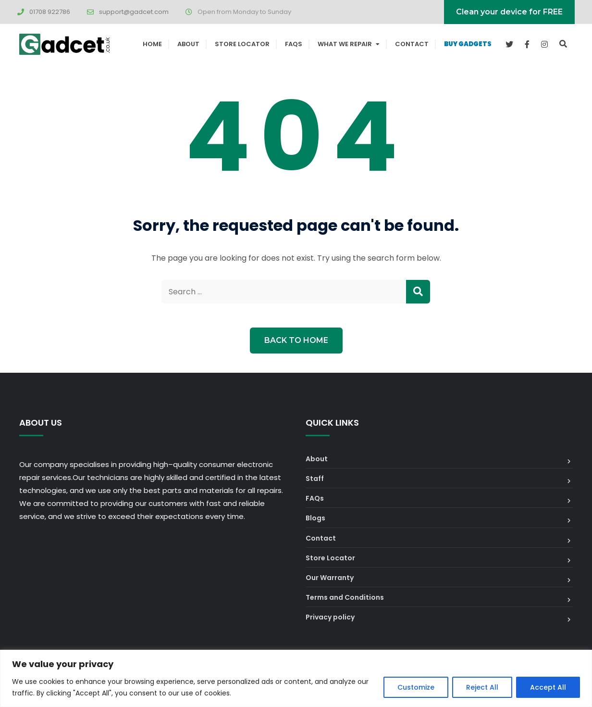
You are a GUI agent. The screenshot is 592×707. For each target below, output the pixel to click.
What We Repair (345, 44)
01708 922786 (49, 11)
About (188, 44)
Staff (315, 478)
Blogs (315, 518)
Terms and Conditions (345, 597)
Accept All (548, 687)
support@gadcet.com (134, 11)
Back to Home (296, 340)
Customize (415, 687)
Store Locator (242, 44)
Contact (412, 44)
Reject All (482, 687)
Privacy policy (330, 617)
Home (152, 44)
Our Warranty (330, 577)
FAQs (293, 44)
